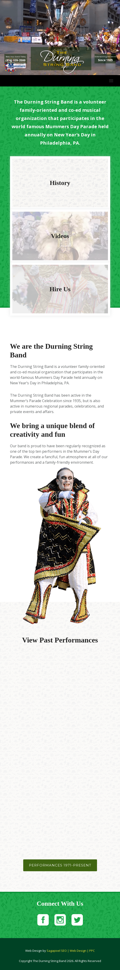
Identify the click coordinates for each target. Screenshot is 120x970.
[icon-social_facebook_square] (44, 920)
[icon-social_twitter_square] (77, 920)
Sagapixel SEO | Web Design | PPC (71, 951)
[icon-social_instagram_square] (61, 920)
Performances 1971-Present (60, 865)
